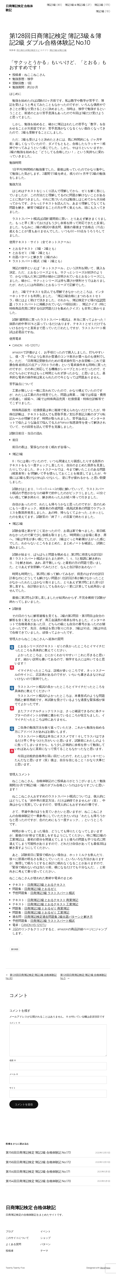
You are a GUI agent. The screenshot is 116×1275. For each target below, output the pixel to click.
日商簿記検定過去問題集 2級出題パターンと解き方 (58, 917)
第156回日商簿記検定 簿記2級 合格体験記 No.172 (38, 1162)
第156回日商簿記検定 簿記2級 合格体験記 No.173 (38, 1152)
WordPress (105, 1267)
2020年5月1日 (103, 1171)
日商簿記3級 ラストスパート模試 (52, 893)
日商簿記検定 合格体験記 (31, 1207)
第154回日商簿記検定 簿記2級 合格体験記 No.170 (38, 1181)
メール (13, 1074)
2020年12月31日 (102, 1152)
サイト (12, 1087)
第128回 (14, 949)
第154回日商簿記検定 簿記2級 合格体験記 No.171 (38, 1171)
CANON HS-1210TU (33, 925)
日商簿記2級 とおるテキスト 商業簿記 (52, 900)
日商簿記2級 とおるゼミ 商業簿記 (46, 908)
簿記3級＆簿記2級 (58, 50)
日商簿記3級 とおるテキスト (46, 885)
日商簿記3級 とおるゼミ (40, 889)
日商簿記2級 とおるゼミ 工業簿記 (46, 912)
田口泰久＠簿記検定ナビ (28, 50)
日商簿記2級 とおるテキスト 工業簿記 (52, 904)
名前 (12, 1060)
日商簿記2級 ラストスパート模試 (52, 921)
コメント (14, 1022)
